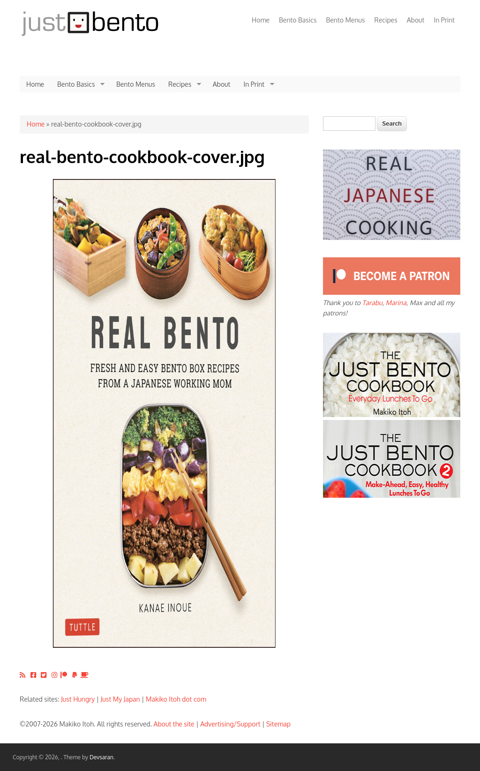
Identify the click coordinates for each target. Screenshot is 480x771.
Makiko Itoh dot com (176, 699)
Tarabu (372, 303)
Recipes (386, 20)
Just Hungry (78, 699)
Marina (396, 303)
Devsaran (101, 757)
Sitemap (278, 724)
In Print (444, 20)
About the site (174, 724)
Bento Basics (297, 20)
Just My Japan (120, 699)
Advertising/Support (230, 724)
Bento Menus (345, 20)
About (416, 20)
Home (261, 20)
